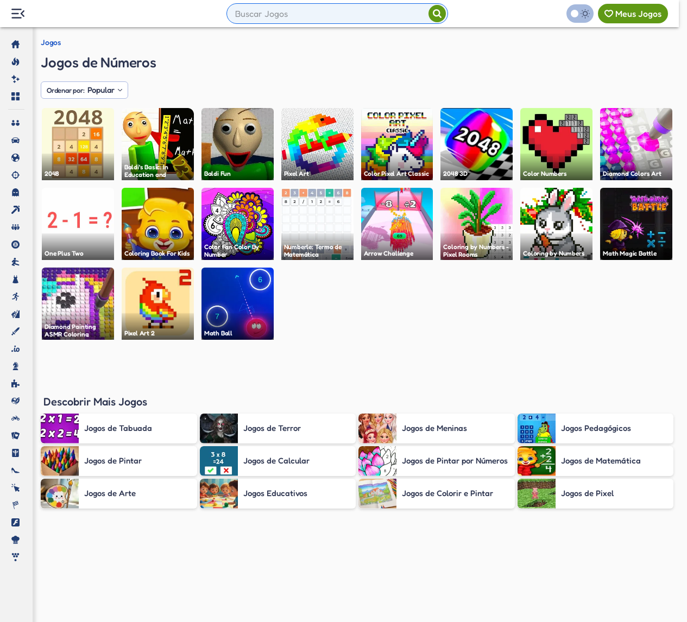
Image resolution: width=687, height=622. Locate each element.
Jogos (51, 42)
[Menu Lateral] (17, 14)
